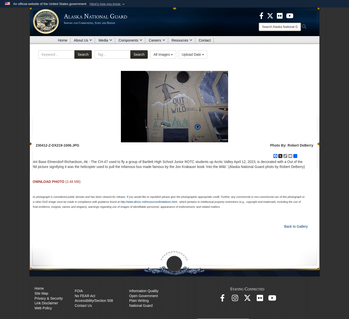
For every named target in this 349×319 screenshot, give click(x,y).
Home (62, 40)
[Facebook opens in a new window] (222, 299)
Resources (182, 40)
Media (105, 40)
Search (83, 54)
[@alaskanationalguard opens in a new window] (235, 299)
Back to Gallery (296, 226)
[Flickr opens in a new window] (259, 299)
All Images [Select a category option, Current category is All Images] (163, 54)
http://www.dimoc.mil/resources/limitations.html (148, 201)
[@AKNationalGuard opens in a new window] (247, 299)
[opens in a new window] (261, 15)
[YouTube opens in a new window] (272, 299)
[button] (108, 3)
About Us (83, 40)
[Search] (280, 27)
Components (130, 40)
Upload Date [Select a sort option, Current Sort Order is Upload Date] (193, 54)
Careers (157, 40)
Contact (205, 40)
